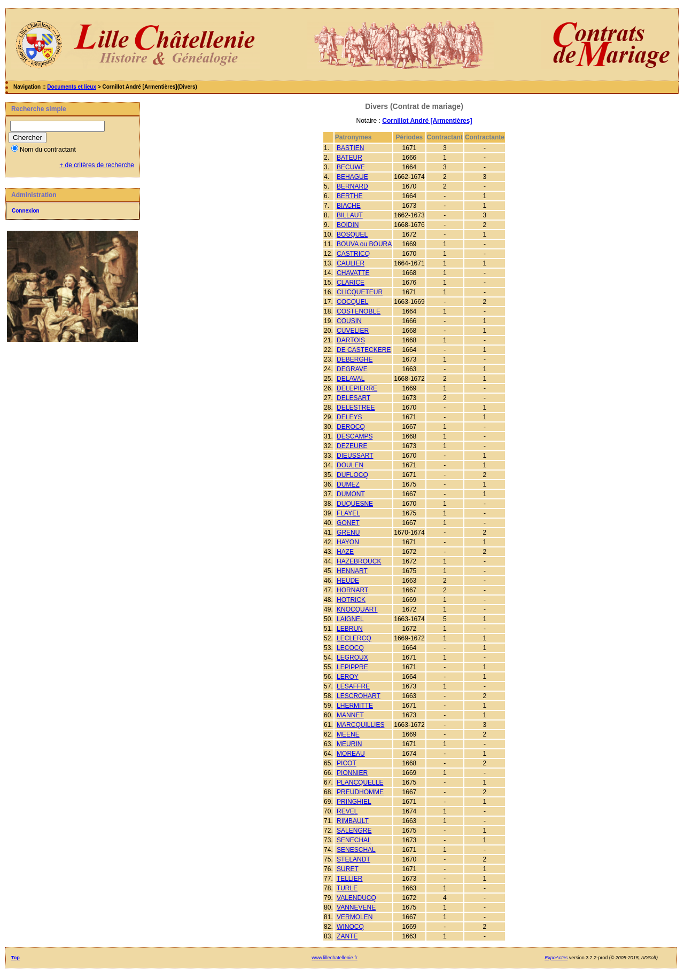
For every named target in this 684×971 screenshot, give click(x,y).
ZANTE (347, 936)
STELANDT (353, 859)
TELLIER (350, 878)
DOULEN (350, 465)
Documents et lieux (71, 87)
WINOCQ (350, 926)
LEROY (348, 676)
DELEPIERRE (357, 388)
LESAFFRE (353, 686)
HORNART (352, 590)
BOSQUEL (352, 234)
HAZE (345, 551)
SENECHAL (354, 840)
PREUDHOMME (360, 792)
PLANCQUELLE (360, 782)
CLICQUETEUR (360, 292)
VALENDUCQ (356, 898)
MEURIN (349, 744)
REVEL (347, 811)
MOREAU (351, 753)
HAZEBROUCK (359, 561)
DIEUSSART (355, 455)
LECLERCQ (354, 638)
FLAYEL (348, 513)
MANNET (350, 715)
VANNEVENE (356, 907)
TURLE (347, 888)
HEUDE (348, 580)
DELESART (353, 398)
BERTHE (349, 196)
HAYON (348, 542)
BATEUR (349, 157)
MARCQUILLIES (360, 725)
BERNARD (352, 186)
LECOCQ (350, 648)
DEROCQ (351, 426)
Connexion (26, 211)
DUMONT (351, 494)
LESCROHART (358, 696)
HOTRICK (351, 600)
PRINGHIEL (354, 801)
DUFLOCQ (352, 475)
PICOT (346, 763)
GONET (348, 523)
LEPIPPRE (352, 667)
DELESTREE (356, 407)
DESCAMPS (354, 436)
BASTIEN (350, 148)
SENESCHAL (356, 849)
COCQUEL (352, 302)
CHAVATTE (353, 273)
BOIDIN (348, 225)
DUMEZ (348, 484)
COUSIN (349, 321)
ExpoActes (556, 957)
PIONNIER (352, 773)
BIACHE (349, 205)
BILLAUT (350, 215)
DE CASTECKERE (364, 350)
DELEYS (349, 417)
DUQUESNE (355, 503)
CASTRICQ (353, 253)
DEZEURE (352, 446)
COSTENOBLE (358, 311)
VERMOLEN (354, 917)
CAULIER (350, 263)
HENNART (352, 571)
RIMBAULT (353, 821)
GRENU (348, 532)
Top (15, 957)
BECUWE (351, 167)
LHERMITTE (355, 705)
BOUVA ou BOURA (364, 244)
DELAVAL (350, 378)
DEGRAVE (352, 369)
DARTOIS (351, 340)
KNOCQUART (357, 609)
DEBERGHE (354, 359)
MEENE (348, 734)
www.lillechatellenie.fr (334, 957)
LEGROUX (352, 657)
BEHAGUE (352, 177)
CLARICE (350, 282)
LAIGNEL (350, 619)
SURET (348, 869)
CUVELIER (353, 330)
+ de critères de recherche (96, 165)
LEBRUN (350, 628)
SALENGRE (354, 830)
